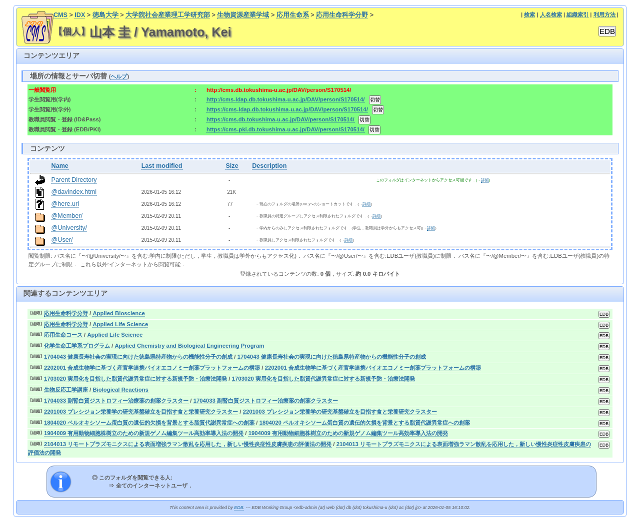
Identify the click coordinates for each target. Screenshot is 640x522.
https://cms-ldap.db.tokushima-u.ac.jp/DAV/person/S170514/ (287, 109)
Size (232, 165)
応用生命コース (63, 335)
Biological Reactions (120, 390)
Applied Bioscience (118, 313)
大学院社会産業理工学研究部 (168, 14)
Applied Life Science (120, 324)
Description (269, 165)
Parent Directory (74, 179)
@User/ (62, 239)
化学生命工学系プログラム (77, 346)
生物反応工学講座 (66, 390)
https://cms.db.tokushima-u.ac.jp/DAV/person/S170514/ (280, 119)
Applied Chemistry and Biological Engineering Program (189, 346)
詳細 (485, 180)
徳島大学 (105, 14)
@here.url (66, 203)
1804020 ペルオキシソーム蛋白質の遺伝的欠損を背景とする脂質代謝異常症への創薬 (149, 423)
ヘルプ (118, 76)
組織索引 (577, 14)
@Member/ (67, 215)
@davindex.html (74, 191)
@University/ (70, 227)
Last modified (162, 165)
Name (60, 165)
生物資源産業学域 (243, 14)
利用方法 (605, 14)
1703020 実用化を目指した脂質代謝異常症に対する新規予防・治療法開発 (135, 379)
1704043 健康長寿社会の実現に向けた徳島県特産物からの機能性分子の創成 (138, 357)
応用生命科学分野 (342, 14)
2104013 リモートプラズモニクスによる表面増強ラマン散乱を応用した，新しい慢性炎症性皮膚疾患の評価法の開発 (188, 444)
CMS (61, 14)
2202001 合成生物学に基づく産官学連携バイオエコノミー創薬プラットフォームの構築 (152, 368)
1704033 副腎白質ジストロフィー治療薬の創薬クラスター (116, 401)
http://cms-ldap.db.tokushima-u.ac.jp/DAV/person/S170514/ (285, 99)
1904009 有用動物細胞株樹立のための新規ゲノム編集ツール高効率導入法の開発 (144, 433)
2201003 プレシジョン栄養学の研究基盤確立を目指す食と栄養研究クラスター (141, 412)
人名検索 (551, 14)
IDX (79, 14)
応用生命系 (292, 14)
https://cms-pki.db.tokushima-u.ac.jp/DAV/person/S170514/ (285, 129)
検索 (529, 14)
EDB (238, 507)
